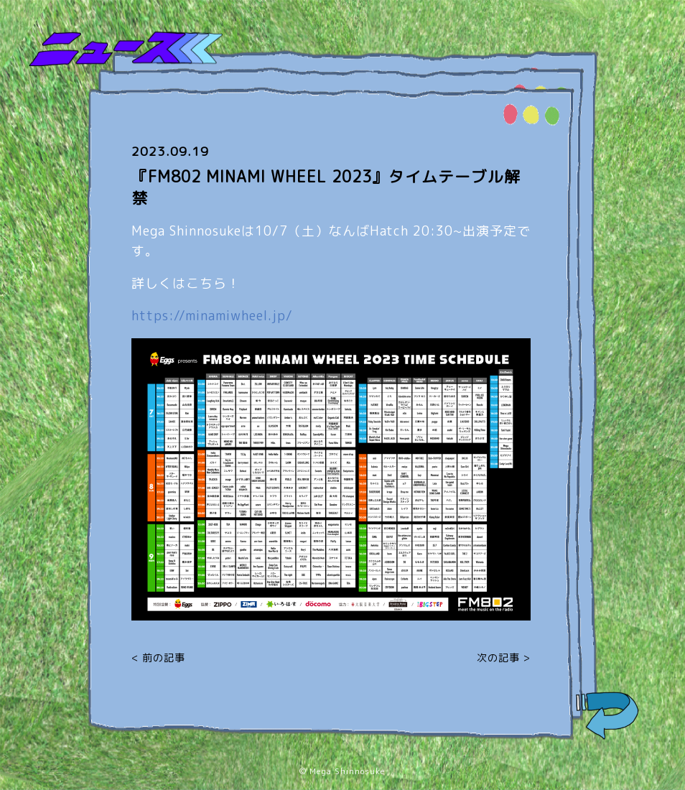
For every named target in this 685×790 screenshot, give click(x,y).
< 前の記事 (158, 657)
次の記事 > (504, 657)
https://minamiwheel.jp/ (212, 316)
